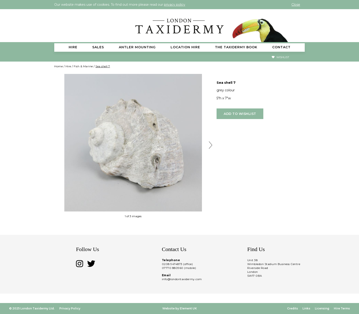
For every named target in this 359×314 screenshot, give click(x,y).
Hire (68, 66)
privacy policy (174, 5)
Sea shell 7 (102, 66)
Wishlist (280, 57)
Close (295, 5)
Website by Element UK (179, 308)
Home (58, 66)
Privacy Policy (69, 308)
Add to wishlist (240, 114)
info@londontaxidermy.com (182, 279)
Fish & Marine (83, 66)
